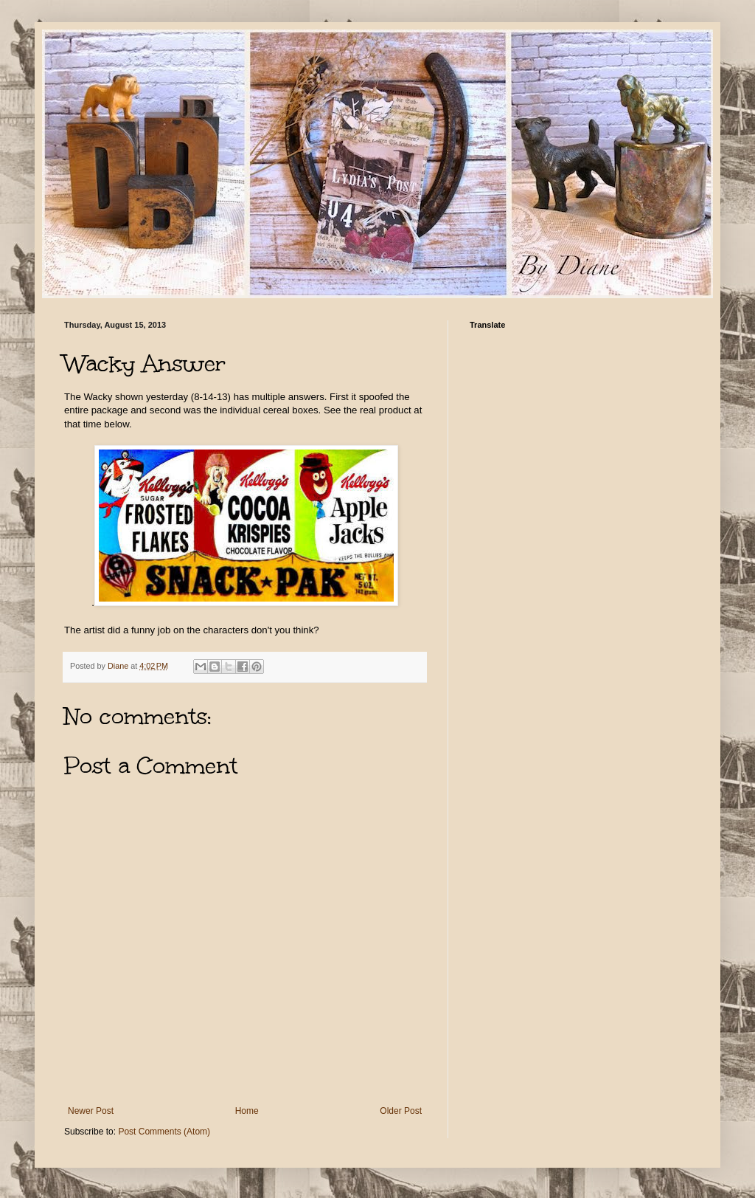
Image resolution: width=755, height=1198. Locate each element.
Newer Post (91, 1111)
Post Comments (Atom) (164, 1131)
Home (247, 1111)
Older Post (401, 1111)
